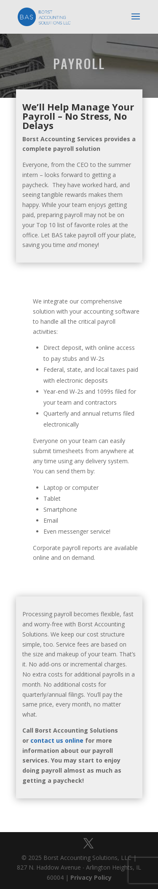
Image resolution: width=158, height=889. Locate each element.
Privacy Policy (91, 877)
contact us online (56, 740)
